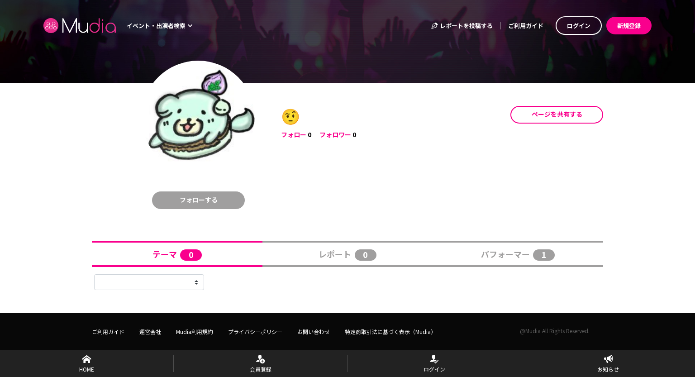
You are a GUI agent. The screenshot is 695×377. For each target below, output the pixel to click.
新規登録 (629, 25)
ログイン (578, 25)
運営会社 (150, 331)
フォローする (199, 199)
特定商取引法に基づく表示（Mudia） (390, 331)
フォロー (293, 134)
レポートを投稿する (461, 25)
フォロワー (335, 134)
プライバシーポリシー (255, 331)
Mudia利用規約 (194, 331)
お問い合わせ (313, 331)
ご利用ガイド (525, 25)
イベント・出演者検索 (160, 25)
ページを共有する (557, 114)
